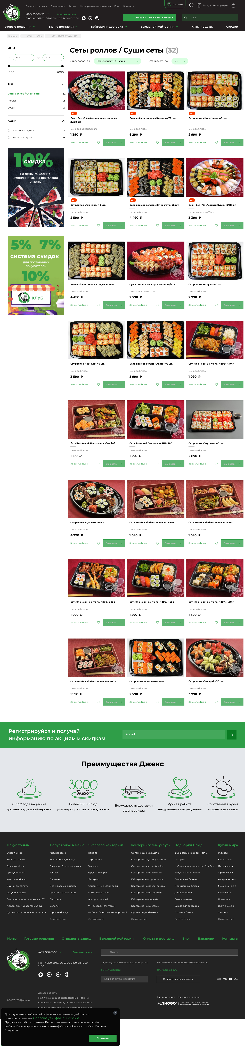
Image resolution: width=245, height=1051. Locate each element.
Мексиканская (227, 917)
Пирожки (55, 930)
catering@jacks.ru (167, 1001)
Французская (226, 904)
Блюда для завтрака (187, 937)
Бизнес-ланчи (183, 930)
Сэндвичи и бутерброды (103, 917)
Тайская (223, 944)
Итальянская (226, 897)
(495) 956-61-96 (35, 14)
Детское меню (183, 924)
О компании (58, 6)
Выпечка (55, 911)
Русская (223, 884)
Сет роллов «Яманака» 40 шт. (94, 205)
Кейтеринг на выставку (145, 937)
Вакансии (206, 970)
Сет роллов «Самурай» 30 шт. (212, 709)
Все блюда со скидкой (63, 917)
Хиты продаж (202, 26)
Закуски (93, 897)
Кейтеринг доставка (107, 26)
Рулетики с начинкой (63, 924)
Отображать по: (158, 59)
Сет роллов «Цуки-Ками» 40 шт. (214, 117)
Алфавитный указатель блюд (24, 937)
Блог (117, 6)
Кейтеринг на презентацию (148, 917)
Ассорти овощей (98, 930)
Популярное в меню (67, 877)
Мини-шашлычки (99, 924)
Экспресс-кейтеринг (106, 877)
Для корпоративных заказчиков (26, 944)
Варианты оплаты (17, 917)
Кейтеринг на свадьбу (144, 930)
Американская (227, 911)
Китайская (224, 924)
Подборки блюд (188, 877)
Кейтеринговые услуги (151, 877)
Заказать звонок (66, 14)
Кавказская (225, 891)
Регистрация (220, 5)
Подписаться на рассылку (178, 1010)
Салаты (54, 937)
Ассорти (180, 891)
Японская (224, 930)
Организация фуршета (145, 884)
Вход (206, 5)
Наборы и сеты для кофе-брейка (194, 897)
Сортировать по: (80, 59)
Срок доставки (15, 904)
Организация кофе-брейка (147, 897)
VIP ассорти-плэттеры (101, 937)
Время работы (15, 897)
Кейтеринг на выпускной (146, 904)
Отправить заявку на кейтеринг (154, 17)
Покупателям (18, 877)
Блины (54, 904)
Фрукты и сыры (97, 904)
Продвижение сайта (188, 1029)
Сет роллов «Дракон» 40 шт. (93, 541)
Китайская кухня (21, 129)
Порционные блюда (187, 917)
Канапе (92, 884)
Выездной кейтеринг (157, 26)
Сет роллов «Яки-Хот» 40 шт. (93, 373)
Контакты (128, 6)
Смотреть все (58, 950)
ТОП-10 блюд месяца (62, 891)
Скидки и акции (16, 924)
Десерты (93, 911)
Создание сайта (166, 1029)
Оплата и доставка (36, 6)
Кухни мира (228, 877)
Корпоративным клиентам (95, 6)
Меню (12, 970)
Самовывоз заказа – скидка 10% (26, 930)
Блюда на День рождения (65, 897)
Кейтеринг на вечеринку (146, 924)
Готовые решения (17, 26)
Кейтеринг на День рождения (149, 891)
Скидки (232, 26)
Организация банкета (144, 944)
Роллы (12, 99)
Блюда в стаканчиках (187, 904)
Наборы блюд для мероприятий (107, 944)
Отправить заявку (77, 970)
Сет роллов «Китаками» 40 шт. (154, 709)
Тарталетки (95, 891)
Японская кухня (20, 136)
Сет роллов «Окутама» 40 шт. (212, 457)
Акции (72, 6)
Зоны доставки (16, 891)
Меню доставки (61, 26)
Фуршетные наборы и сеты (191, 884)
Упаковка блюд (16, 911)
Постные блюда (184, 944)
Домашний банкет (186, 911)
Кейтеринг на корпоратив (147, 911)
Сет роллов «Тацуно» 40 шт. (211, 289)
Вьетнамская (226, 937)
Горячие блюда (59, 944)
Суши (11, 106)
